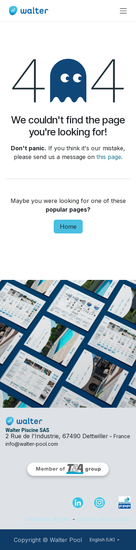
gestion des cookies (104, 519)
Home (68, 226)
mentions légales (48, 519)
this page (108, 156)
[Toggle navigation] (123, 10)
